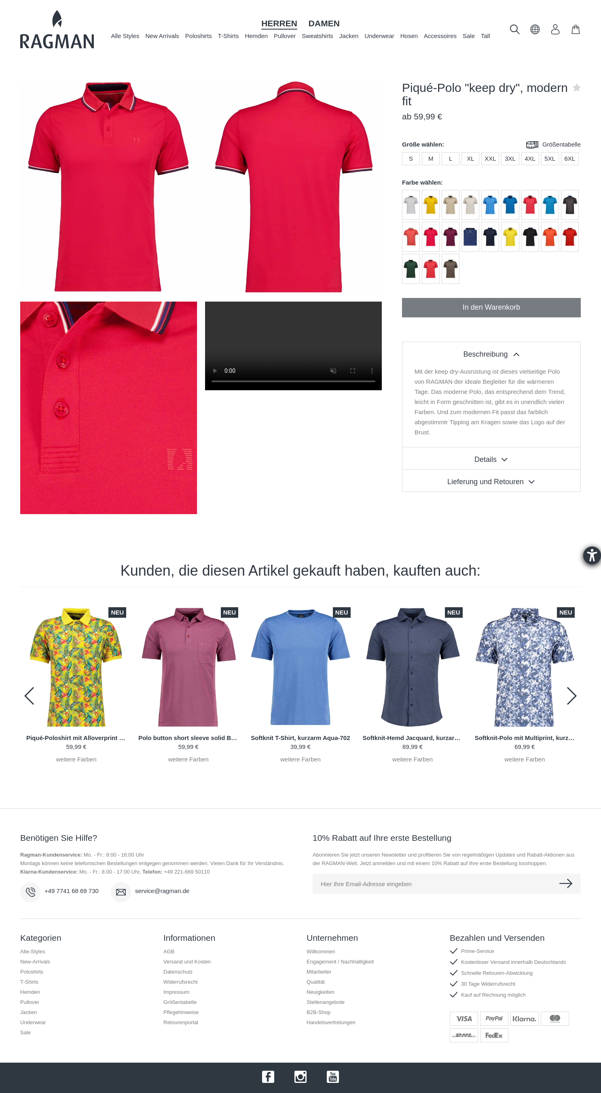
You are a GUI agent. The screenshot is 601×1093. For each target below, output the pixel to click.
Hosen (409, 35)
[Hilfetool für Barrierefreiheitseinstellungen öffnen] (592, 555)
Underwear (379, 35)
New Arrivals (162, 35)
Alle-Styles (32, 951)
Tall (485, 35)
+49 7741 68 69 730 (71, 890)
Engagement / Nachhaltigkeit (340, 962)
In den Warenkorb (491, 307)
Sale (469, 35)
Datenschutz (178, 972)
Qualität (316, 982)
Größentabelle (553, 145)
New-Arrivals (35, 962)
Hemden (256, 35)
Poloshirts (198, 35)
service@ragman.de (162, 890)
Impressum (176, 992)
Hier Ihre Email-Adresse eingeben (366, 883)
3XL (510, 158)
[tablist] (491, 353)
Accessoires (440, 35)
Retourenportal (180, 1022)
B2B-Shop (318, 1012)
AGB (168, 951)
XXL (490, 158)
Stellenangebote (326, 1002)
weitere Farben (76, 759)
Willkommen (321, 951)
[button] (535, 32)
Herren (279, 23)
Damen (324, 23)
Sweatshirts (317, 35)
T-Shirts (228, 35)
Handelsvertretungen (331, 1022)
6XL (569, 158)
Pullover (285, 35)
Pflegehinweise (181, 1012)
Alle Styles (125, 35)
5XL (549, 158)
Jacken (349, 35)
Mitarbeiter (319, 972)
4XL (530, 158)
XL (470, 158)
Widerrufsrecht (180, 982)
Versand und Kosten (187, 962)
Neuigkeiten (320, 992)
